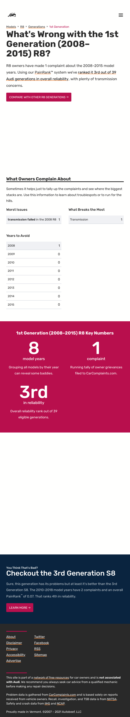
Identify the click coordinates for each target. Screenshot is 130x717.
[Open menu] (121, 15)
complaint (96, 350)
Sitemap (40, 655)
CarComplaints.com (101, 373)
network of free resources (51, 677)
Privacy (12, 649)
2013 (11, 287)
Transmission (79, 219)
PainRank (43, 72)
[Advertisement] (65, 136)
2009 (11, 254)
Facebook (41, 643)
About (11, 637)
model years (34, 350)
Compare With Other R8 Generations (39, 97)
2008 (11, 245)
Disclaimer (14, 643)
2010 (11, 262)
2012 (11, 279)
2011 (11, 271)
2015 (11, 304)
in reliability (33, 394)
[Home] (11, 15)
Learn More (20, 607)
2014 (11, 296)
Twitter (39, 637)
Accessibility (15, 655)
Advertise (13, 661)
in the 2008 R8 (32, 219)
